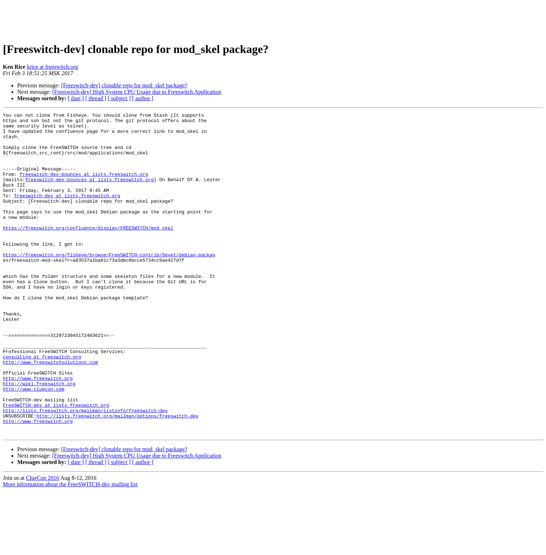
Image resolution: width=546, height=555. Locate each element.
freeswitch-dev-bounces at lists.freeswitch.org (84, 187)
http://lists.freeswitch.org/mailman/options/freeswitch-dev (117, 477)
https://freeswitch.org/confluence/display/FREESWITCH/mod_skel (88, 251)
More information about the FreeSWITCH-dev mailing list (70, 549)
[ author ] (143, 98)
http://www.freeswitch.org (38, 432)
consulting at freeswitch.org (42, 406)
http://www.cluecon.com (33, 444)
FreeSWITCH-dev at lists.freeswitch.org (56, 464)
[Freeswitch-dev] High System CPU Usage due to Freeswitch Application (136, 92)
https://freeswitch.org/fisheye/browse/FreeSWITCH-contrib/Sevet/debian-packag (109, 283)
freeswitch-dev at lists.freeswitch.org (67, 212)
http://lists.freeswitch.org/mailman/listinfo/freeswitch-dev (85, 470)
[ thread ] (95, 98)
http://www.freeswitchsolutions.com (50, 412)
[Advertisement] (273, 19)
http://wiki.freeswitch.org (39, 438)
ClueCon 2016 (42, 542)
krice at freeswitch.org (52, 67)
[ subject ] (119, 98)
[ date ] (76, 98)
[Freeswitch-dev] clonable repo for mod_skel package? (124, 85)
